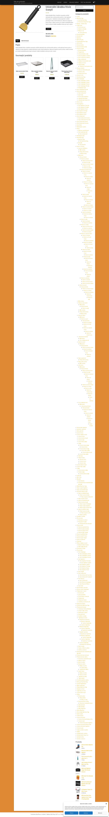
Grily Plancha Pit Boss (84, 584)
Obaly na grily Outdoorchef (87, 496)
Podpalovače (81, 598)
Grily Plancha (81, 578)
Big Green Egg (80, 18)
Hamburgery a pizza (81, 126)
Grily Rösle (53, 36)
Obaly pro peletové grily (83, 509)
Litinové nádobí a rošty (82, 434)
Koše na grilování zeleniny (84, 57)
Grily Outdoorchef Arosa (82, 121)
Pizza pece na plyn (82, 521)
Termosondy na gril (81, 692)
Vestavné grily (81, 721)
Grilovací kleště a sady (82, 46)
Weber (78, 731)
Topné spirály (81, 678)
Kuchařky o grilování (81, 429)
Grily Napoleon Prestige (83, 107)
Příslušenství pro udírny (82, 657)
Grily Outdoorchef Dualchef (86, 577)
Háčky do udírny (81, 660)
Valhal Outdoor (81, 457)
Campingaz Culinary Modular (84, 609)
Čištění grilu (79, 25)
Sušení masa (84, 667)
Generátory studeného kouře (84, 658)
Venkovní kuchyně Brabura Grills (85, 719)
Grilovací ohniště (80, 68)
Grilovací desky (80, 45)
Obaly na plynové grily (84, 495)
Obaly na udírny (83, 514)
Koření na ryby (87, 162)
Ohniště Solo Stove (82, 73)
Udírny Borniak (81, 705)
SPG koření (80, 365)
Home (78, 128)
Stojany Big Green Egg (82, 687)
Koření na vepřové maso (88, 164)
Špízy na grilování (86, 2)
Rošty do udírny (81, 664)
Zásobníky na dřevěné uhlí (84, 601)
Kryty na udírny (81, 662)
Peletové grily (80, 525)
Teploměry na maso (82, 617)
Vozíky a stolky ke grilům (83, 648)
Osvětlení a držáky (81, 516)
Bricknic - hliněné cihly (82, 23)
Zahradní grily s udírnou (82, 733)
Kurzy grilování (80, 431)
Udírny (65, 2)
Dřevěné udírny (81, 696)
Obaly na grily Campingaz (85, 504)
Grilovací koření (83, 157)
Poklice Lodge (81, 472)
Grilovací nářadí (74, 2)
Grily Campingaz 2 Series (83, 80)
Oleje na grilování (82, 358)
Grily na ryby (79, 102)
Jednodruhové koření (83, 336)
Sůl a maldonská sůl (84, 340)
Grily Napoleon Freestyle (83, 105)
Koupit (48, 29)
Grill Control (79, 43)
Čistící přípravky (81, 27)
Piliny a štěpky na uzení (82, 543)
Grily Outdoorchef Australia (84, 119)
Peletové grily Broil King (83, 527)
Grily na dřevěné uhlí (81, 91)
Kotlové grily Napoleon (83, 96)
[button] (106, 803)
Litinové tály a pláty (82, 441)
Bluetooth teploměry (85, 621)
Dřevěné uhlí (79, 36)
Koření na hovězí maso (88, 160)
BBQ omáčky (82, 150)
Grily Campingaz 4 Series (83, 84)
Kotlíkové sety (81, 71)
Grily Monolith (83, 144)
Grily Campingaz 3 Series (83, 82)
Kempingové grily (82, 87)
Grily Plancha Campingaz (85, 582)
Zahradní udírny (80, 737)
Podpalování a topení (81, 591)
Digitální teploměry (84, 632)
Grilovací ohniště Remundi (84, 70)
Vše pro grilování (19, 2)
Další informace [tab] (25, 40)
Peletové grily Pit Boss (83, 530)
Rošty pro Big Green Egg (82, 682)
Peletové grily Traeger (83, 532)
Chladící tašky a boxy (83, 610)
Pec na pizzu (80, 518)
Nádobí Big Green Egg (81, 486)
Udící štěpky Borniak (82, 546)
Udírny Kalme (83, 697)
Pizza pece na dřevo (82, 520)
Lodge (79, 443)
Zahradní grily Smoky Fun (84, 100)
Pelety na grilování (81, 539)
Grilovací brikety (81, 594)
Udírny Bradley (81, 706)
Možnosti (100, 813)
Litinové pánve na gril (83, 438)
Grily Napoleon (80, 103)
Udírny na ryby (84, 699)
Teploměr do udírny (84, 669)
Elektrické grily (80, 39)
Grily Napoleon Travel (83, 109)
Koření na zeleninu (88, 167)
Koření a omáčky (80, 146)
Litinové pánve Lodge (84, 448)
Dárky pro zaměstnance (83, 130)
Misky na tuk (81, 30)
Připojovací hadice (82, 600)
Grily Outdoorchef (82, 93)
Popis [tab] (17, 40)
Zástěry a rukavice (82, 649)
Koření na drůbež (85, 159)
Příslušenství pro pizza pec (86, 523)
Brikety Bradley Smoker (83, 545)
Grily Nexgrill (81, 571)
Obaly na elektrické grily (83, 493)
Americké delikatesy (82, 148)
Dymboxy (79, 38)
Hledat (84, 10)
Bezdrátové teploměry (84, 619)
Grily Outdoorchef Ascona (84, 118)
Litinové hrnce (80, 432)
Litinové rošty (81, 440)
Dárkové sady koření (82, 303)
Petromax (80, 456)
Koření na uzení (83, 285)
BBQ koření (80, 155)
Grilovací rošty (80, 75)
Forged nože (81, 52)
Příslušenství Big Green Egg (84, 22)
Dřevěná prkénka (80, 34)
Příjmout (71, 813)
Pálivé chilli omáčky (84, 151)
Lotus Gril (79, 475)
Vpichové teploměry (87, 623)
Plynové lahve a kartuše (82, 587)
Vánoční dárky (81, 64)
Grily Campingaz (80, 78)
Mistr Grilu (79, 477)
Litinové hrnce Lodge (84, 445)
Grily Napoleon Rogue (81, 112)
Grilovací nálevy (81, 315)
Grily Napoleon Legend (86, 562)
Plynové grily (80, 550)
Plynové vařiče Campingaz (83, 589)
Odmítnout (86, 813)
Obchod (59, 2)
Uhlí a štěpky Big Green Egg (83, 712)
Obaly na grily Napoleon (82, 488)
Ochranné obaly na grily (82, 491)
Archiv (78, 16)
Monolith (80, 143)
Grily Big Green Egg (82, 20)
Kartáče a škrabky (82, 29)
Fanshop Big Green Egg (82, 41)
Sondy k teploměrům (81, 683)
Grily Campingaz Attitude (83, 86)
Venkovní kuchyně (81, 717)
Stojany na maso (82, 62)
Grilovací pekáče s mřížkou (84, 55)
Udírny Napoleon (82, 708)
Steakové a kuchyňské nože (84, 61)
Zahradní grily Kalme (82, 98)
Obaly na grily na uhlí (82, 498)
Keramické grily (80, 137)
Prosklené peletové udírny (82, 680)
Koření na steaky (89, 176)
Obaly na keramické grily (82, 489)
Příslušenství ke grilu (81, 607)
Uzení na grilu (81, 646)
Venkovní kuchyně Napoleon (86, 722)
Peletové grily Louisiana (83, 529)
